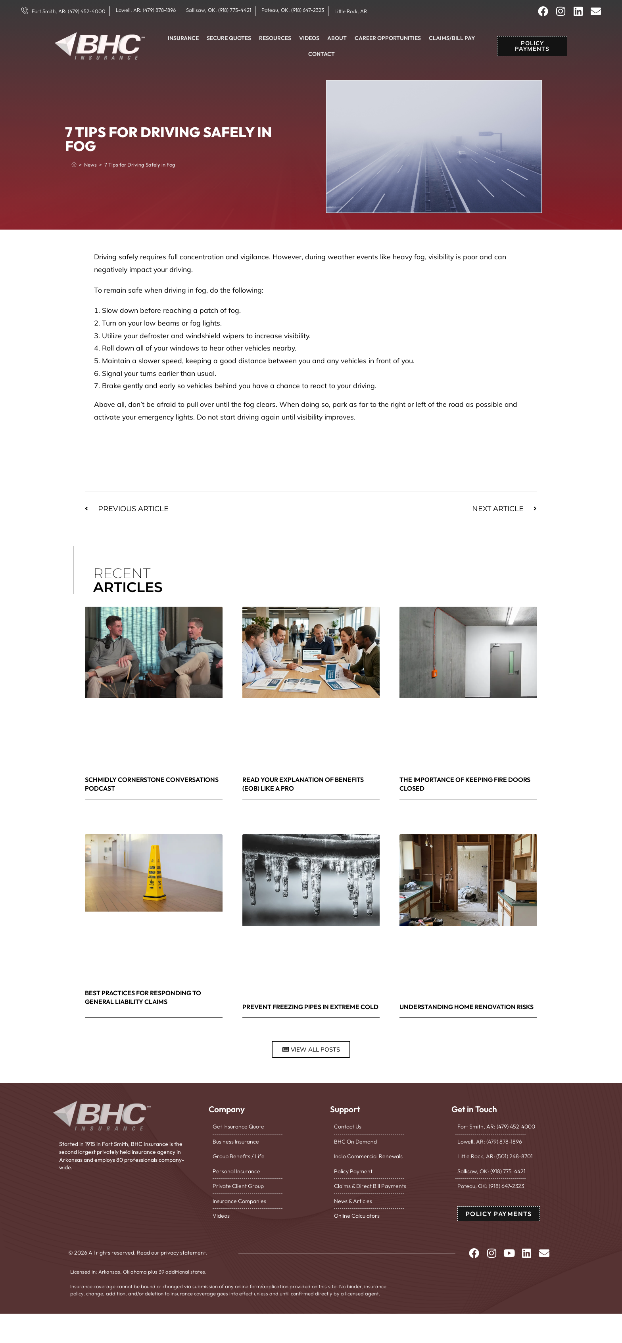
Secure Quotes (229, 38)
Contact (321, 53)
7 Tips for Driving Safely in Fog (139, 164)
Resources (275, 38)
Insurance (183, 38)
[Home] (74, 164)
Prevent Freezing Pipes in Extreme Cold (310, 1007)
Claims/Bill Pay (452, 38)
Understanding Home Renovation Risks (466, 1007)
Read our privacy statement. (172, 1252)
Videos (309, 38)
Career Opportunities (388, 38)
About (337, 38)
